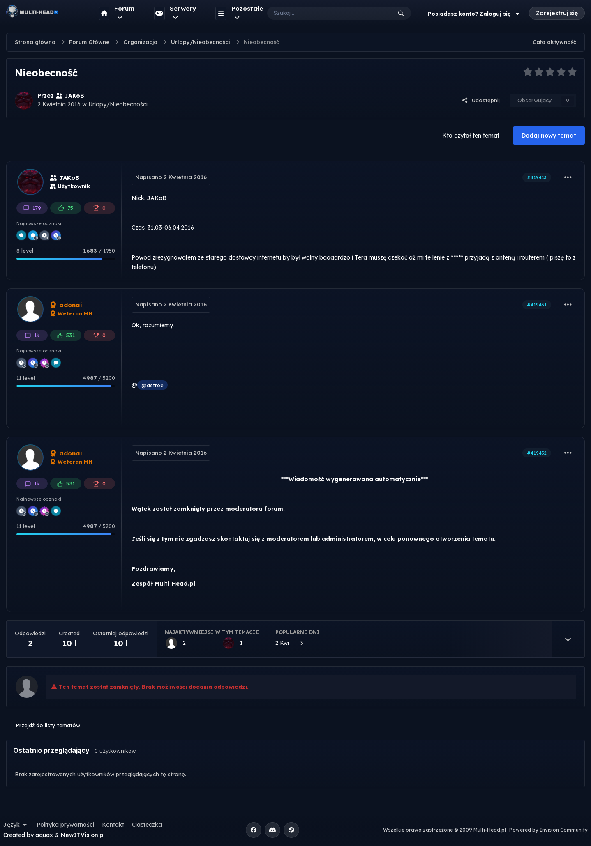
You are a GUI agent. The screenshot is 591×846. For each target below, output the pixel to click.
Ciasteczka (147, 824)
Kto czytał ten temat (470, 135)
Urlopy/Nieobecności (118, 104)
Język (16, 824)
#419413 (537, 177)
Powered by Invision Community (548, 830)
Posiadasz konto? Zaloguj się (475, 13)
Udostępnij (481, 100)
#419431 (537, 305)
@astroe (152, 385)
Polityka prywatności (65, 824)
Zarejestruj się (557, 13)
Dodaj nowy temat (549, 135)
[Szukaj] (321, 13)
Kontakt (113, 824)
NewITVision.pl (83, 835)
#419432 (537, 453)
